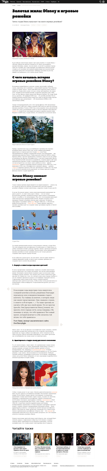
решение (54, 392)
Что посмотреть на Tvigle (20, 456)
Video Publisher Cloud (36, 463)
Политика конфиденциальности (67, 465)
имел (32, 201)
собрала (14, 167)
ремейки (44, 25)
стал (38, 152)
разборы (33, 25)
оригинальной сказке (39, 349)
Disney (38, 25)
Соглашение (54, 465)
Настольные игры (82, 456)
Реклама (27, 463)
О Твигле (12, 463)
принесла (15, 111)
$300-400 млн (32, 203)
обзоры (58, 456)
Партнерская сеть (47, 463)
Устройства (19, 463)
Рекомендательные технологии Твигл (85, 465)
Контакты (56, 463)
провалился (15, 164)
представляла (46, 400)
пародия (50, 411)
